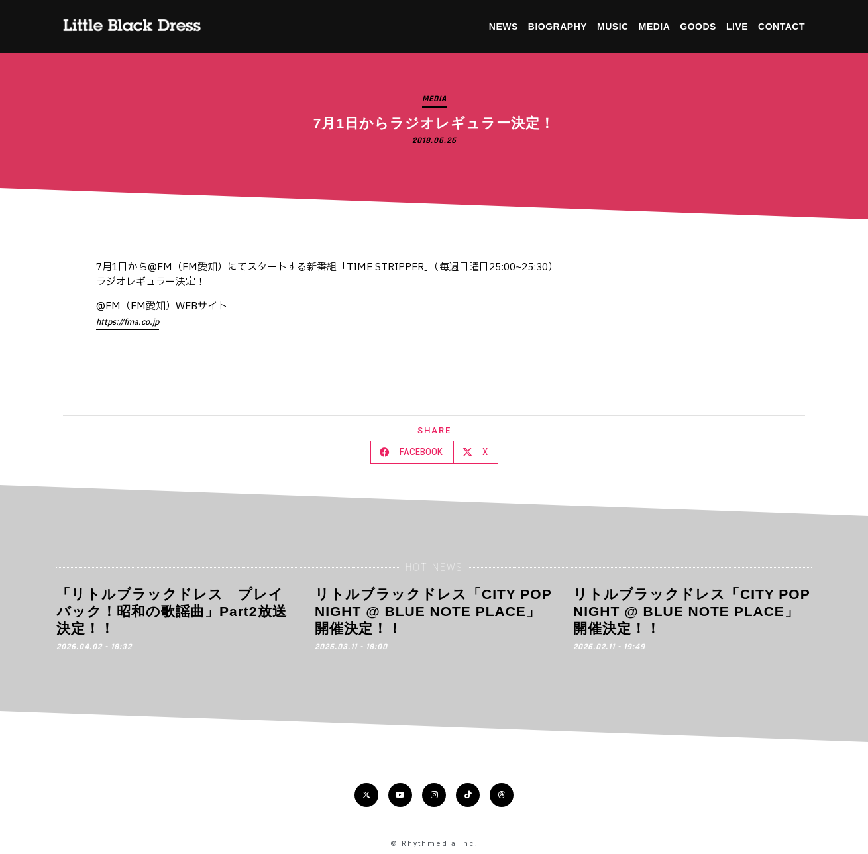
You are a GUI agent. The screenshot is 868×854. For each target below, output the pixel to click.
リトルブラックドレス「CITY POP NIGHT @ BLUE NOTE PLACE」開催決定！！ (433, 611)
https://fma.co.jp (127, 322)
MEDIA (655, 26)
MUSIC (613, 26)
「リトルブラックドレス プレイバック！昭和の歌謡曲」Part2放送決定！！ (171, 611)
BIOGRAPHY (557, 26)
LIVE (737, 26)
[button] (411, 452)
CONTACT (781, 26)
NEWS (503, 26)
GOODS (698, 26)
